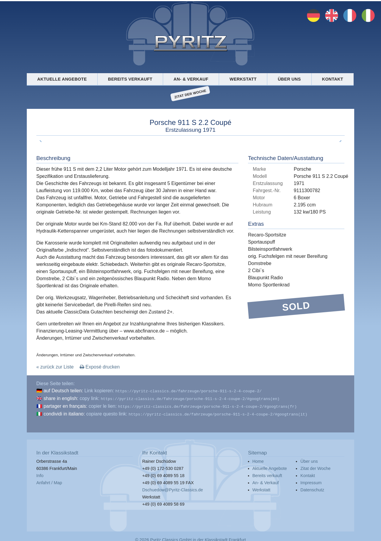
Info (39, 473)
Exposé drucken (100, 366)
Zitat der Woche (190, 94)
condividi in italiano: (64, 412)
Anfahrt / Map (49, 480)
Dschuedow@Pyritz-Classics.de (172, 487)
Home (258, 459)
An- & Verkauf (191, 79)
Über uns (289, 79)
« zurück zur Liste (55, 366)
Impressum (310, 480)
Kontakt (332, 79)
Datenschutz (312, 487)
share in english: (60, 397)
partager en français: (65, 404)
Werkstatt (243, 79)
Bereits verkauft (130, 79)
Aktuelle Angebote (62, 79)
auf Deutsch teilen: (63, 390)
